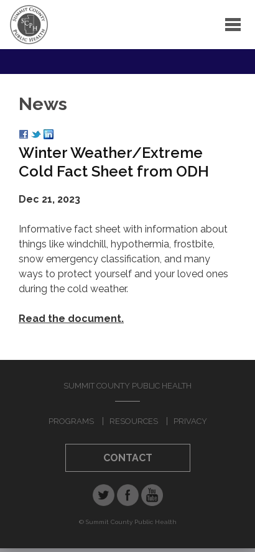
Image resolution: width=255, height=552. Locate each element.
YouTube (152, 495)
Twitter (103, 495)
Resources (133, 421)
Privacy (190, 421)
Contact (127, 458)
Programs (71, 421)
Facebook (128, 495)
